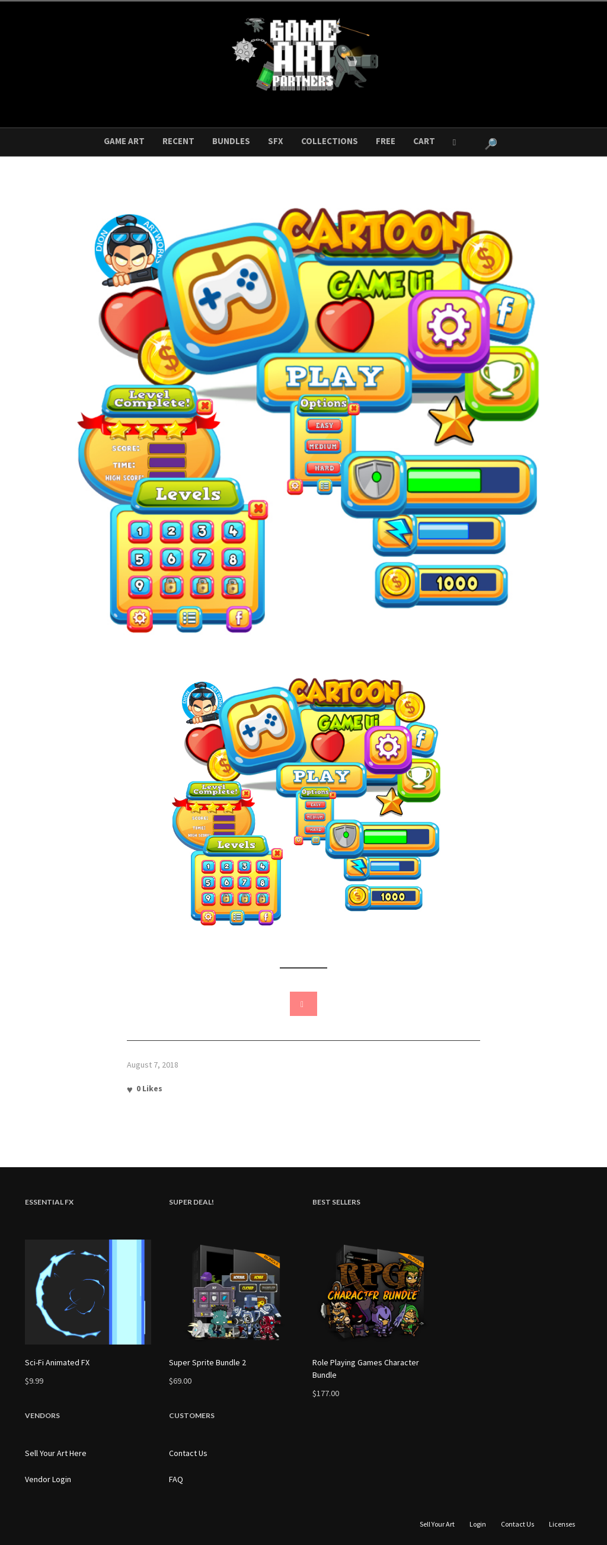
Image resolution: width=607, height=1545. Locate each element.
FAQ (176, 1479)
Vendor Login (48, 1479)
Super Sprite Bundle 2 (207, 1362)
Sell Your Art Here (56, 1453)
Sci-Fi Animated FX (57, 1362)
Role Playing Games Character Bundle (365, 1368)
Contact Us (188, 1453)
